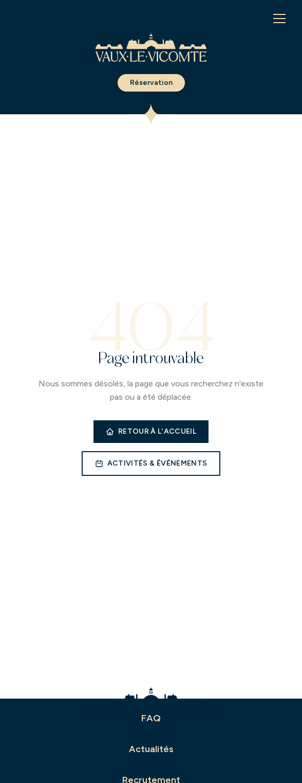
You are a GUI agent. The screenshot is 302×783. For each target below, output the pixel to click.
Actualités (151, 749)
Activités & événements (151, 463)
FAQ (151, 718)
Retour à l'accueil (151, 431)
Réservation (151, 82)
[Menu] (279, 18)
